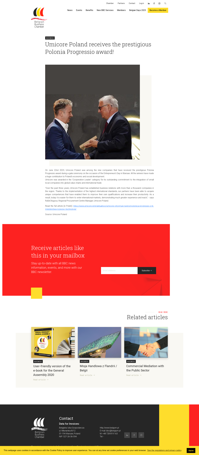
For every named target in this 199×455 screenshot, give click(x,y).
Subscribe (147, 271)
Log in (141, 3)
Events (79, 10)
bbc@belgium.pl (113, 430)
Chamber (110, 3)
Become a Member (158, 10)
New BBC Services (105, 10)
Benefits (89, 10)
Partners (121, 3)
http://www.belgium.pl (109, 428)
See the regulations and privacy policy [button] (164, 450)
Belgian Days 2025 (137, 10)
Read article (40, 379)
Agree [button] (191, 450)
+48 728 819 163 (110, 433)
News (69, 10)
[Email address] (119, 270)
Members (121, 10)
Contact (132, 3)
